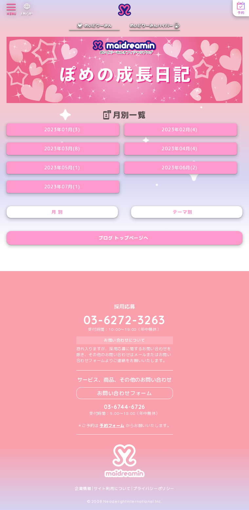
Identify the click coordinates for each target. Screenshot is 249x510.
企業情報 (83, 488)
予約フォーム (112, 425)
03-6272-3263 (124, 319)
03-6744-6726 (124, 407)
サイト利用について (112, 488)
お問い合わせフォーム (124, 393)
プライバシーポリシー (153, 488)
